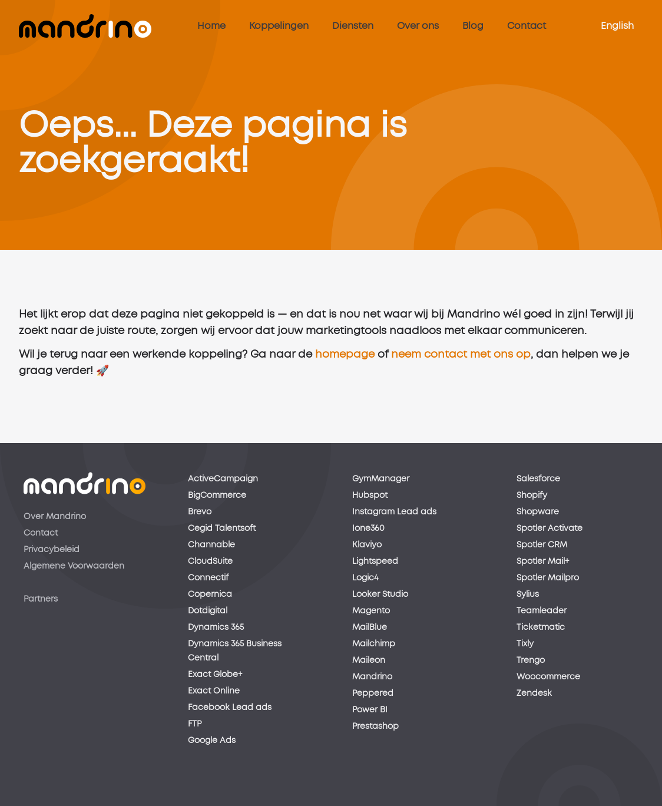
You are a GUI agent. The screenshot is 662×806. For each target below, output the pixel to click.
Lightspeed (375, 561)
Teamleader (542, 611)
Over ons (418, 26)
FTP (194, 724)
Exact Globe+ (215, 674)
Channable (211, 545)
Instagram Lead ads (394, 512)
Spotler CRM (542, 545)
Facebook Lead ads (230, 707)
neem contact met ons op (461, 357)
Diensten (352, 26)
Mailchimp (373, 644)
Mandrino (372, 677)
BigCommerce (217, 495)
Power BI (370, 710)
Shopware (538, 512)
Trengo (531, 660)
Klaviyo (367, 545)
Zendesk (534, 693)
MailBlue (369, 627)
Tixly (525, 644)
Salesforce (538, 479)
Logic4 (365, 578)
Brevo (199, 512)
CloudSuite (210, 561)
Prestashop (375, 726)
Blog (473, 26)
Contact (526, 26)
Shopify (532, 495)
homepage (345, 357)
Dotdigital (207, 611)
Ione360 (368, 528)
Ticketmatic (541, 627)
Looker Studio (380, 594)
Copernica (210, 594)
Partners (41, 599)
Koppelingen (279, 26)
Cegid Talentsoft (222, 528)
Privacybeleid (52, 550)
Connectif (208, 578)
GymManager (380, 479)
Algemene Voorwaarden (74, 566)
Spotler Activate (549, 528)
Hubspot (370, 495)
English (617, 26)
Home (211, 26)
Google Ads (212, 740)
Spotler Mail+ (543, 561)
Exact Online (214, 691)
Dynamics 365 (216, 627)
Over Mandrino (55, 517)
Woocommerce (548, 677)
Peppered (372, 693)
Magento (371, 611)
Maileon (368, 660)
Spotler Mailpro (548, 578)
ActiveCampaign (223, 479)
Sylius (528, 594)
